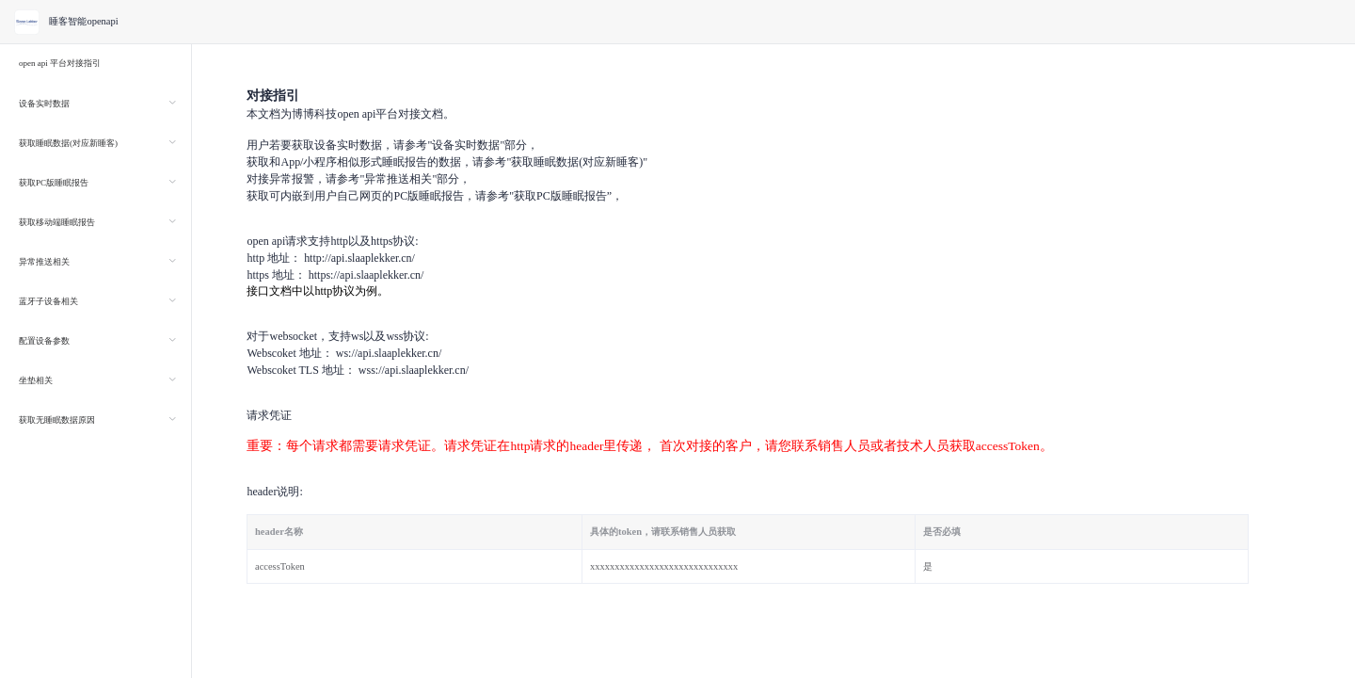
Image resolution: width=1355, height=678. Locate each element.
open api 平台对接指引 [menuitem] (60, 63)
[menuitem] (95, 102)
